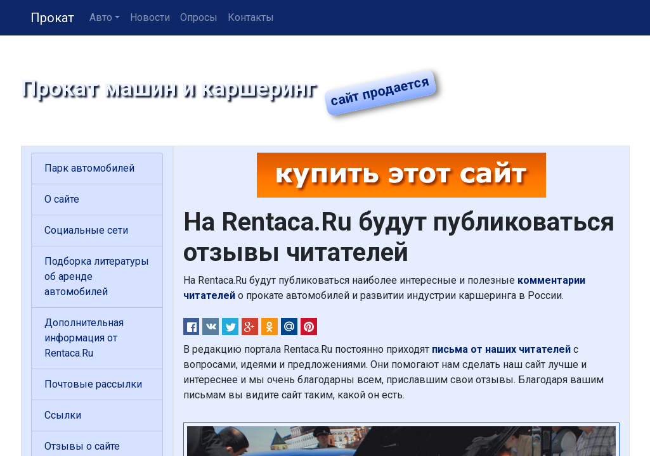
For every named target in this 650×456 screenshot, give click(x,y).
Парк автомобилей (89, 168)
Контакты (251, 17)
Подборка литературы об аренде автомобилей (96, 276)
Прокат (52, 17)
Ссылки (62, 415)
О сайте (61, 199)
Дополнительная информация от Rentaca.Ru (84, 338)
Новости (150, 17)
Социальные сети (86, 230)
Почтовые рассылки (93, 384)
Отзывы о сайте (82, 446)
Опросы (199, 17)
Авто (100, 17)
